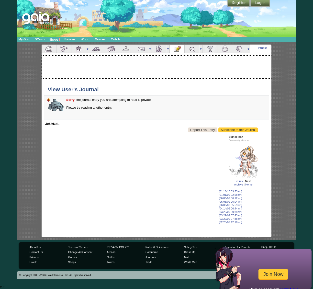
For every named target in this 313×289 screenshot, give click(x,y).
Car (96, 49)
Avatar (63, 49)
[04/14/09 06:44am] (230, 208)
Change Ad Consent (80, 252)
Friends (159, 49)
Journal (177, 49)
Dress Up (189, 252)
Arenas (111, 252)
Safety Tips (191, 247)
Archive (238, 184)
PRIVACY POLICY (118, 247)
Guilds (110, 257)
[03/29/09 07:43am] (230, 215)
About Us (35, 247)
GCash (40, 39)
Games (100, 39)
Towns (110, 262)
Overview (49, 49)
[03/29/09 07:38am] (230, 218)
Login (260, 3)
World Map (190, 262)
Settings (239, 49)
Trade (148, 262)
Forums (69, 39)
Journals (150, 257)
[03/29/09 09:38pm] (230, 211)
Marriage (224, 49)
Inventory (126, 49)
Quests (192, 49)
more (87, 49)
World (85, 39)
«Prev (239, 181)
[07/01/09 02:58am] (230, 194)
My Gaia (24, 39)
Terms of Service (78, 247)
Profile (262, 48)
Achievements (209, 49)
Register (238, 3)
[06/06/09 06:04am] (230, 201)
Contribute (151, 252)
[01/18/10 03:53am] (230, 191)
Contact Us (36, 252)
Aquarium (111, 49)
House (78, 49)
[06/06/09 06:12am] (230, 198)
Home (248, 184)
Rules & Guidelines (156, 247)
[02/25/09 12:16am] (230, 222)
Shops (54, 39)
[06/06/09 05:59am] (230, 205)
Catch (115, 39)
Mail (141, 49)
